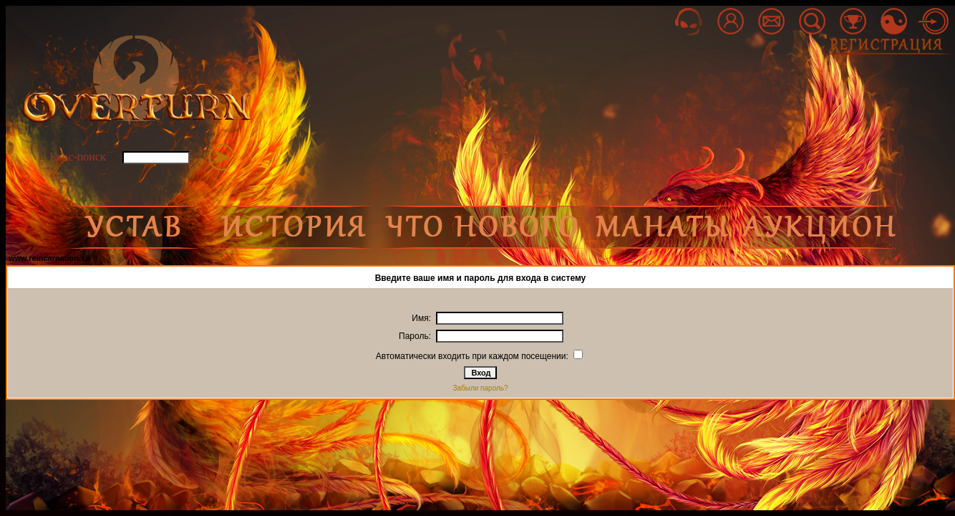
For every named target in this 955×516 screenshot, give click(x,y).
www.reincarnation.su (49, 258)
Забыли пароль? (480, 388)
